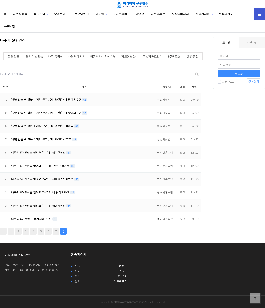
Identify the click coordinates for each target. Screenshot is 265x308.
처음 (3, 231)
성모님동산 (81, 14)
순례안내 (60, 14)
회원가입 (252, 42)
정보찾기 (253, 81)
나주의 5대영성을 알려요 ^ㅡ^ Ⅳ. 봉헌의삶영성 (40, 166)
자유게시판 (202, 14)
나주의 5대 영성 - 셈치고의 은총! (31, 219)
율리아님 (39, 14)
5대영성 (139, 14)
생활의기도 (226, 14)
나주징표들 (20, 14)
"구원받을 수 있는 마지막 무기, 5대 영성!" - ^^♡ (41, 139)
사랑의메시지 (180, 14)
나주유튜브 (158, 14)
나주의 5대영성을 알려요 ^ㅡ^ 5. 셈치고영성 (38, 152)
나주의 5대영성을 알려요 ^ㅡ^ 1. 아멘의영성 (38, 205)
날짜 (194, 86)
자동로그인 (226, 82)
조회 (182, 86)
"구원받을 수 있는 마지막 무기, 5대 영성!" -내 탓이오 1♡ (46, 113)
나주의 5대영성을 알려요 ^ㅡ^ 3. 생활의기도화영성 (42, 179)
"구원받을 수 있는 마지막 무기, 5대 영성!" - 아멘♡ (42, 126)
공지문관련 (120, 14)
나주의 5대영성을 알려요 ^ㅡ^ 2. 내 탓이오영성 (40, 192)
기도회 (99, 14)
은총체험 (9, 26)
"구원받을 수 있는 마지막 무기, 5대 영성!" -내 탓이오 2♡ (46, 99)
